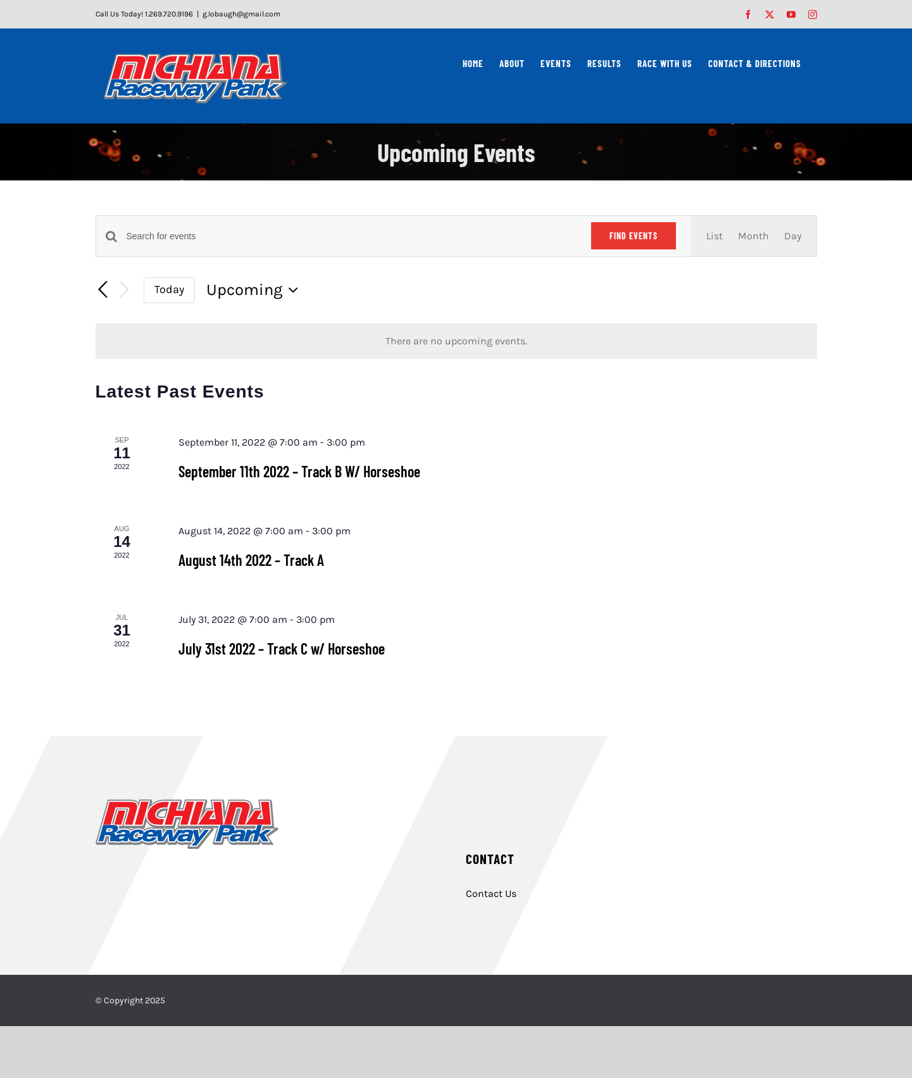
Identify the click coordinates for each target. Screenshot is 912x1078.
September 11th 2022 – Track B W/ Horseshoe (299, 471)
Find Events (633, 235)
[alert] (456, 341)
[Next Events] (124, 290)
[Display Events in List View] (714, 236)
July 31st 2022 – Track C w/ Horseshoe (281, 648)
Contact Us (491, 893)
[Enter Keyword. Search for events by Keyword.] (351, 236)
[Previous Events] (103, 290)
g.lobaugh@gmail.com (241, 13)
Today (169, 289)
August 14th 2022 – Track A (251, 560)
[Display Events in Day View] (792, 236)
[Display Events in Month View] (753, 236)
